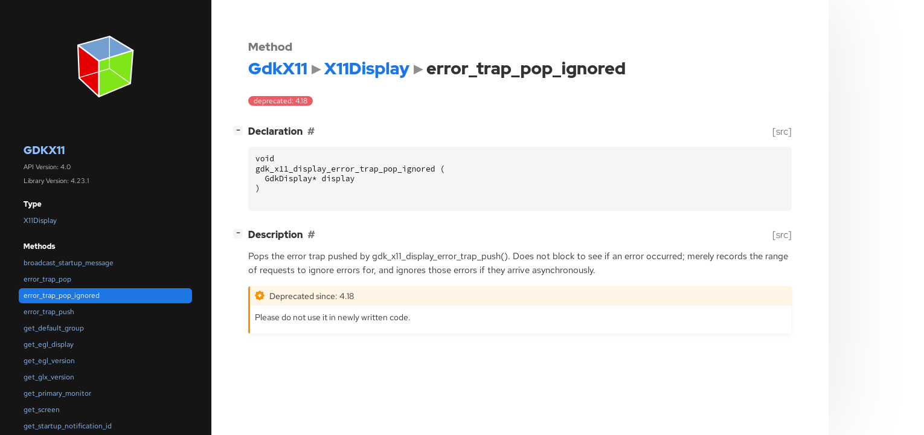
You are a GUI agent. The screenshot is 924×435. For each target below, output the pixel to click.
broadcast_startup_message (69, 263)
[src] (782, 131)
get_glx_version (49, 377)
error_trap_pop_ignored (62, 295)
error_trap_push (49, 312)
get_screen (42, 409)
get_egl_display (49, 344)
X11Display (40, 220)
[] (240, 130)
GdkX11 (44, 150)
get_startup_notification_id (68, 426)
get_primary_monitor (57, 393)
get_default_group (54, 328)
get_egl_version (49, 361)
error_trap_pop (47, 279)
